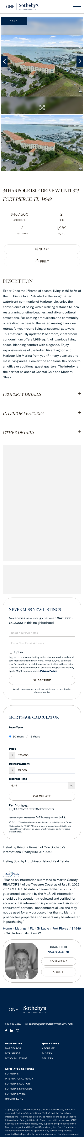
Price (12, 748)
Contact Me (58, 961)
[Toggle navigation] (77, 6)
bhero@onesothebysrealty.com (49, 1024)
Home (7, 928)
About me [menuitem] (48, 1048)
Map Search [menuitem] (13, 1048)
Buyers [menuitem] (47, 1053)
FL (32, 928)
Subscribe (42, 680)
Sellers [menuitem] (47, 1058)
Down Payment (19, 763)
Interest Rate (18, 779)
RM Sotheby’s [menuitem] (14, 1098)
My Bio (58, 972)
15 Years (33, 736)
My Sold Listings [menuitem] (16, 1058)
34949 (76, 928)
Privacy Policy (48, 671)
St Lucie (43, 928)
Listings (21, 928)
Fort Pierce (60, 928)
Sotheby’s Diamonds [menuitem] (19, 1088)
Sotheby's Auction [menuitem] (17, 1083)
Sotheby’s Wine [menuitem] (15, 1093)
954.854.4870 (58, 952)
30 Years (16, 736)
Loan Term (16, 727)
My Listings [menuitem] (12, 1053)
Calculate (42, 796)
